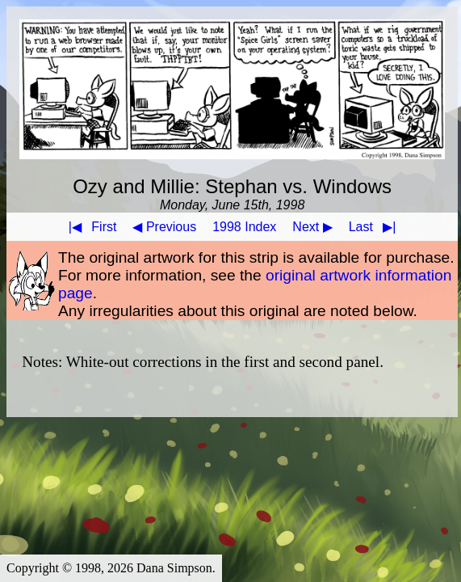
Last (376, 226)
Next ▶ (312, 227)
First (89, 226)
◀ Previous (164, 227)
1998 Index (244, 227)
